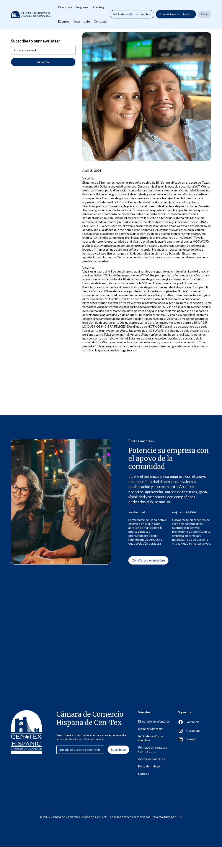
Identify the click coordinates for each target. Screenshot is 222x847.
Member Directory (150, 729)
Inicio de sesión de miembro (132, 14)
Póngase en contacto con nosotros (152, 749)
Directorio (65, 7)
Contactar (101, 21)
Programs (81, 7)
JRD (179, 817)
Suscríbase (118, 749)
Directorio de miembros (154, 721)
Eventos (63, 21)
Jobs (87, 21)
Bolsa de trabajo (149, 766)
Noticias (143, 773)
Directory (98, 7)
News (77, 21)
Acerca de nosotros (151, 759)
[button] (204, 14)
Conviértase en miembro (176, 14)
